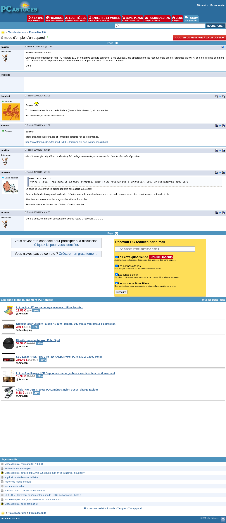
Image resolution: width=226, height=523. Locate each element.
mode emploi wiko (14, 486)
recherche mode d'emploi (18, 481)
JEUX (177, 18)
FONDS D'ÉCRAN (157, 18)
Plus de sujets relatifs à (113, 508)
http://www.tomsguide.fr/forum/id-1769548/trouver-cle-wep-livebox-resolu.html (66, 142)
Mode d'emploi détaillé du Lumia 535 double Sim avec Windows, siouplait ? (44, 472)
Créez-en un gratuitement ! (78, 253)
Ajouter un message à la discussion (200, 37)
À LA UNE (35, 18)
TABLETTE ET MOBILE (104, 18)
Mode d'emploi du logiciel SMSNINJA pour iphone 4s (33, 499)
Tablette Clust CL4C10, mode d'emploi (25, 490)
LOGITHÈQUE (75, 18)
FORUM (191, 18)
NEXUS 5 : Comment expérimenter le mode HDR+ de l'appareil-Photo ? (43, 495)
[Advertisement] (113, 431)
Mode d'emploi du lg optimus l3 (21, 503)
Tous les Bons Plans (213, 299)
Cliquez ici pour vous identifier (56, 245)
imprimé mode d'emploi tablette (21, 477)
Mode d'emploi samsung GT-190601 (24, 464)
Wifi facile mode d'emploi (18, 468)
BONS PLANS (132, 18)
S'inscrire (202, 5)
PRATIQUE (54, 18)
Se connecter (217, 5)
